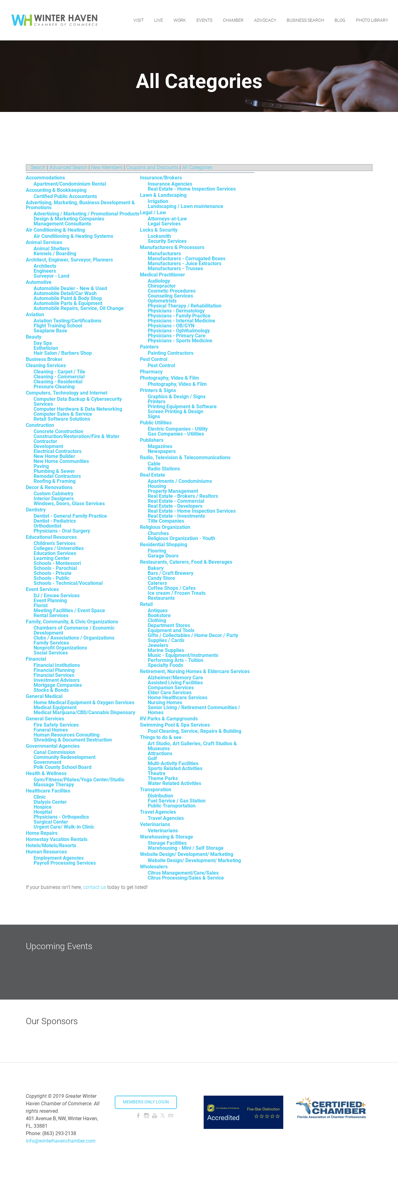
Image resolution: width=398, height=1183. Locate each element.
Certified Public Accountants (65, 196)
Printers (156, 401)
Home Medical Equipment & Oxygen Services (84, 702)
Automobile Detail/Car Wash (65, 293)
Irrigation (158, 201)
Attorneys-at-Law (167, 219)
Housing (157, 486)
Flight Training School (58, 326)
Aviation (35, 314)
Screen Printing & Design (175, 411)
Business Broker (44, 359)
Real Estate (152, 475)
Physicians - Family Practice (179, 316)
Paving (41, 466)
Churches (158, 533)
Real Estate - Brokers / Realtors (183, 496)
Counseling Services (170, 296)
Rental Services (51, 615)
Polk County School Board (62, 767)
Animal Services (44, 242)
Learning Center (52, 558)
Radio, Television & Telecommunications (185, 457)
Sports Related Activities (175, 768)
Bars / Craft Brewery (170, 573)
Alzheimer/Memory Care (175, 678)
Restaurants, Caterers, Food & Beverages (186, 562)
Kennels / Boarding (55, 253)
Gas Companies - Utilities (176, 434)
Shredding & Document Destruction (73, 740)
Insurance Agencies (170, 184)
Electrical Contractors (57, 451)
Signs (154, 416)
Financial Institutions (57, 665)
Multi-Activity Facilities (173, 763)
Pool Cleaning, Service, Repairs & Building (194, 731)
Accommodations (45, 178)
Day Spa (43, 343)
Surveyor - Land (51, 276)
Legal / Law (153, 212)
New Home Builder (54, 456)
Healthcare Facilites (48, 791)
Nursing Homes (165, 702)
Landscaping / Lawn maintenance (185, 206)
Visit (138, 20)
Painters (149, 347)
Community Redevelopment (64, 757)
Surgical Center (51, 822)
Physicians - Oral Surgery (62, 531)
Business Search (305, 20)
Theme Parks (163, 778)
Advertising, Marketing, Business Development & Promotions (80, 205)
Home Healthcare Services (177, 697)
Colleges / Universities (59, 548)
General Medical (44, 696)
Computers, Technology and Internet (66, 393)
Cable (154, 464)
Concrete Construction (58, 431)
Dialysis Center (50, 802)
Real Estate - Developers (175, 506)
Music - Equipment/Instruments (183, 655)
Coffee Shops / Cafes (172, 588)
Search (38, 167)
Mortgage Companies (58, 685)
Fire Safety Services (56, 725)
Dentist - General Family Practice (70, 516)
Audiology (159, 281)
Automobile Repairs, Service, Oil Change (79, 308)
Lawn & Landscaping (163, 195)
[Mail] (170, 1116)
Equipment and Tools (171, 630)
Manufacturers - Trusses (175, 268)
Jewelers (158, 645)
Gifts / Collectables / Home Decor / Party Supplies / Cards (193, 637)
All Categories (197, 167)
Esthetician (46, 348)
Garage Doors (163, 556)
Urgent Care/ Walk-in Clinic (64, 827)
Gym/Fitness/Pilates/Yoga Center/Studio (79, 780)
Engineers (45, 271)
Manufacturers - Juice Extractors (184, 263)
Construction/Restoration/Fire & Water (76, 436)
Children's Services (55, 543)
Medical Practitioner (162, 275)
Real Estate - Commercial (176, 501)
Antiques (158, 610)
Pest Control (153, 359)
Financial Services (54, 675)
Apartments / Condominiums (180, 481)
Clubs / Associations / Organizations (74, 638)
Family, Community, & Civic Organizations (72, 622)
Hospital (43, 812)
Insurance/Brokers (161, 178)
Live (158, 20)
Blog (340, 20)
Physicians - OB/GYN (171, 326)
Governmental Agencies (53, 746)
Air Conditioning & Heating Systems (73, 236)
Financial (36, 659)
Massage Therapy (54, 785)
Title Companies (166, 521)
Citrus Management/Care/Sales (183, 873)
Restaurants (161, 598)
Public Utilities (156, 423)
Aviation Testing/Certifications (67, 321)
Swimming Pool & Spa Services (175, 725)
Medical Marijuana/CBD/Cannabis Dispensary (84, 712)
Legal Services (164, 224)
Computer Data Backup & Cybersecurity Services (78, 401)
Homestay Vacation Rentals (56, 839)
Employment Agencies (59, 858)
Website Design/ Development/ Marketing (186, 854)
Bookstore (159, 615)
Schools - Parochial (55, 568)
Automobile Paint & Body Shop (68, 298)
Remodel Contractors (57, 476)
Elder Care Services (170, 692)
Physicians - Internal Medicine (181, 321)
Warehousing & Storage (166, 837)
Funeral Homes (51, 730)
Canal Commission (54, 752)
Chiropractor (162, 286)
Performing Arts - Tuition (175, 660)
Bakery (156, 568)
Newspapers (162, 451)
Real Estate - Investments (176, 516)
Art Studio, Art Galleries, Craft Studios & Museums (192, 746)
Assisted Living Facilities (175, 683)
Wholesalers (154, 867)
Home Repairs (42, 833)
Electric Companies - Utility (178, 429)
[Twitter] (162, 1116)
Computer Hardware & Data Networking (78, 409)
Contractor (45, 441)
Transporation (155, 790)
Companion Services (171, 688)
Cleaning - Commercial (59, 377)
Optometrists (162, 301)
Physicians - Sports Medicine (180, 341)
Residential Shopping (163, 545)
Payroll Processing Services (65, 863)
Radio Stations (164, 469)
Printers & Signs (158, 390)
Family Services (51, 643)
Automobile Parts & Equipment (68, 303)
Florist (41, 605)
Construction (40, 425)
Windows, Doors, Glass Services (69, 503)
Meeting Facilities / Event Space (69, 610)
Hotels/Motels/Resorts (51, 845)
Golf (152, 758)
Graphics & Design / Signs (177, 397)
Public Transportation (172, 806)
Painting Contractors (170, 353)
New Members (107, 167)
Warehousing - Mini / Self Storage (186, 848)
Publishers (152, 440)
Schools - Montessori (57, 563)
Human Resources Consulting (67, 735)
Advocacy (265, 20)
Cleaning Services (46, 365)
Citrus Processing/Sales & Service (186, 878)
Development (48, 446)
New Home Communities (61, 461)
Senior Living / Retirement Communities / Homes (194, 710)
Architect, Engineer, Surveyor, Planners (69, 260)
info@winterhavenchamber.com (60, 1141)
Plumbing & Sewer (54, 471)
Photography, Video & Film (169, 378)
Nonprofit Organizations (60, 648)
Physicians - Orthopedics (61, 817)
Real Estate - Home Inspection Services (192, 189)
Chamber (233, 20)
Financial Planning (54, 670)
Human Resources (46, 852)
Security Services (167, 241)
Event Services (42, 589)
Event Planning (50, 600)
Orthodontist (47, 526)
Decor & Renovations (49, 487)
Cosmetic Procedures (172, 291)
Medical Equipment (55, 707)
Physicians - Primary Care (177, 336)
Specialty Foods (165, 665)
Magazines (160, 446)
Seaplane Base (50, 331)
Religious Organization (165, 527)
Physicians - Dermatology (176, 311)
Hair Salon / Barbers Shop (63, 353)
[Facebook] (138, 1116)
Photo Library (372, 20)
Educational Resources (51, 537)
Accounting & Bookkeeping (56, 190)
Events (204, 20)
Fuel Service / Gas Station (177, 801)
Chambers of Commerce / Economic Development (74, 630)
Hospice (43, 807)
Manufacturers (164, 253)
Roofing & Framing (55, 481)
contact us (94, 887)
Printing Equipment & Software (182, 406)
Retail (146, 604)
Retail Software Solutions (62, 419)
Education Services (55, 553)
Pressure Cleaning (54, 387)
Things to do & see (161, 737)
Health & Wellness (46, 773)
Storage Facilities (167, 843)
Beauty (33, 337)
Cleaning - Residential (58, 382)
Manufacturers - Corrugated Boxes (186, 258)
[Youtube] (154, 1116)
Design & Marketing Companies (69, 219)
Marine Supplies (166, 650)
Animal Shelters (51, 249)
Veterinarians (155, 824)
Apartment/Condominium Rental (70, 184)
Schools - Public (51, 578)
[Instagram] (146, 1116)
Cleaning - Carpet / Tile (59, 372)
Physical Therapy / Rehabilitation (184, 306)
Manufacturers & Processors (172, 247)
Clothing (157, 620)
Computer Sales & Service (63, 414)
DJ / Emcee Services (57, 595)
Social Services (51, 653)
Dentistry (36, 510)
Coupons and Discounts (152, 167)
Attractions (160, 753)
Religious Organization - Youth (181, 538)
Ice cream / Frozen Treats (177, 593)
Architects (45, 266)
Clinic (40, 797)
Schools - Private (53, 573)
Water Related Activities (174, 783)
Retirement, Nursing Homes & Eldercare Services (195, 671)
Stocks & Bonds (51, 690)
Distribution (160, 796)
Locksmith (159, 236)
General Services (45, 719)
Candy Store (161, 578)
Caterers (157, 583)
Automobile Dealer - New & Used (70, 288)
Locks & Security (159, 230)
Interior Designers (54, 498)
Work (180, 20)
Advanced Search (68, 167)
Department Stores (169, 625)
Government (47, 762)
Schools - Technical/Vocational (68, 583)
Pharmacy (151, 372)
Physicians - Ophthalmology (179, 331)
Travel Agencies (158, 812)
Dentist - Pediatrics (55, 521)
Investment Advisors (57, 680)
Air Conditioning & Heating (55, 230)
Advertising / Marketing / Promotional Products (86, 214)
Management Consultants (62, 224)
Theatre (156, 773)
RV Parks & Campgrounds (169, 719)
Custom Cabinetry (53, 494)
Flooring (157, 551)
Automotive (39, 282)
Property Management (173, 491)
